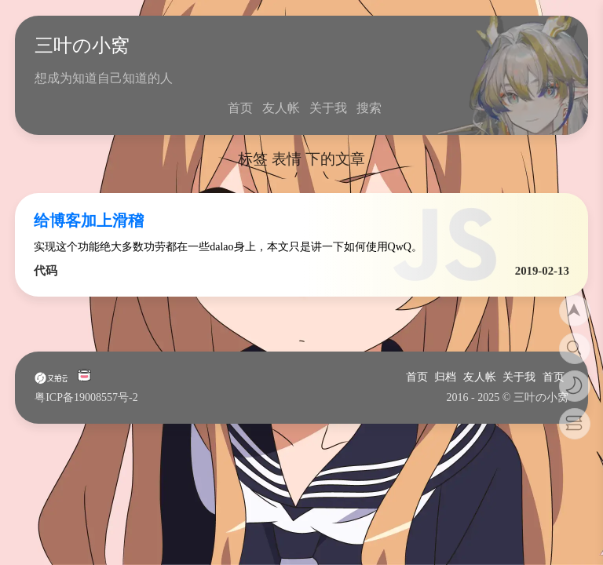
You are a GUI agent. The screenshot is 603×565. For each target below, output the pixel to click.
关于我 (328, 108)
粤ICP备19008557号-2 (86, 397)
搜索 (369, 108)
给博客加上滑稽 (89, 220)
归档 (445, 377)
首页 (240, 108)
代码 (45, 270)
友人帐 (281, 108)
